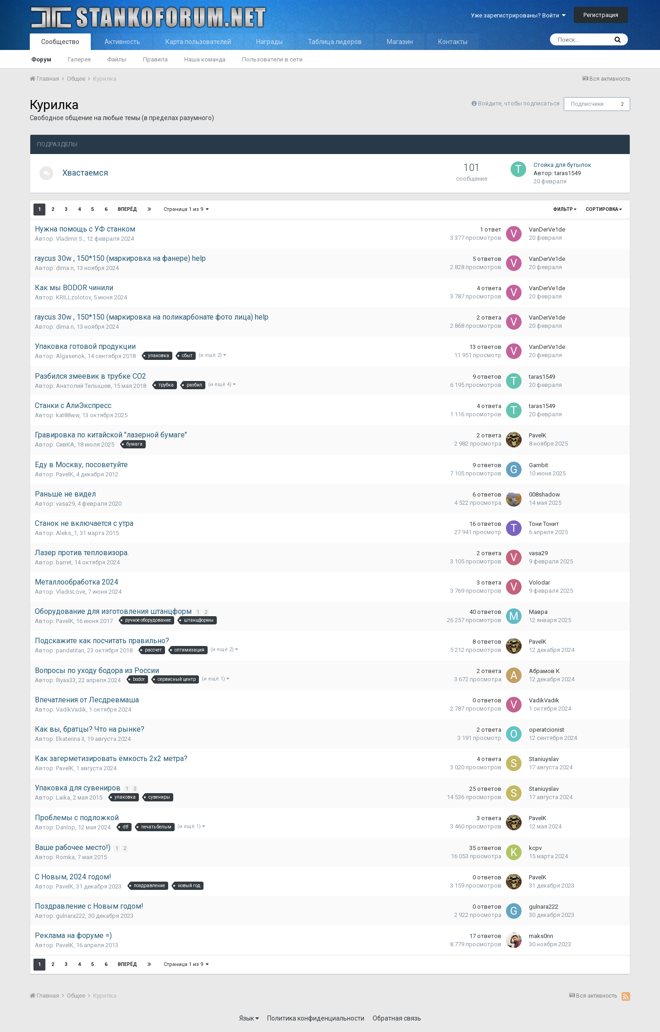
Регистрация (600, 14)
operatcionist (546, 729)
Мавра (538, 611)
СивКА (65, 444)
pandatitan (70, 650)
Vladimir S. (70, 238)
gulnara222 (70, 915)
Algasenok (70, 356)
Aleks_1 (66, 533)
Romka (65, 857)
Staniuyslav (544, 759)
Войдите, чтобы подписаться (519, 103)
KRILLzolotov (73, 297)
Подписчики (587, 104)
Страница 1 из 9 (186, 209)
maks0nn (541, 936)
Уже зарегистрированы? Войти (518, 15)
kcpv (535, 847)
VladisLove (70, 591)
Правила (155, 59)
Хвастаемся (90, 172)
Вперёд (127, 209)
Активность (122, 41)
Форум (41, 59)
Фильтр (565, 209)
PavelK (537, 435)
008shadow (544, 494)
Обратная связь (397, 1018)
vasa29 (65, 503)
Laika (63, 797)
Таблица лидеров (335, 41)
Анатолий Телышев (83, 385)
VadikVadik (71, 709)
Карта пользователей (198, 41)
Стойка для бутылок (562, 164)
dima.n (65, 268)
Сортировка (604, 209)
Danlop (65, 827)
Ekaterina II (70, 738)
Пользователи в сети (272, 59)
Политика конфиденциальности (315, 1018)
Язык (249, 1018)
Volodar (539, 582)
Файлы (116, 59)
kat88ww (67, 415)
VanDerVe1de (547, 229)
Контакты (453, 41)
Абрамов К (544, 671)
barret (64, 562)
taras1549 (568, 173)
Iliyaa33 (66, 680)
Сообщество (60, 41)
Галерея (79, 59)
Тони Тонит (544, 523)
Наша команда (205, 59)
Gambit (538, 465)
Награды (269, 41)
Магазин (400, 41)
